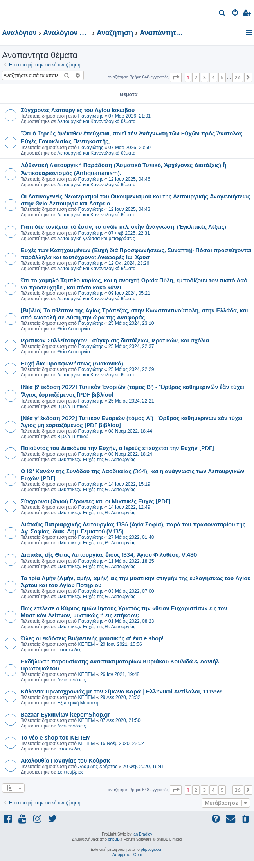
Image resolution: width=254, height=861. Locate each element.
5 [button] (222, 77)
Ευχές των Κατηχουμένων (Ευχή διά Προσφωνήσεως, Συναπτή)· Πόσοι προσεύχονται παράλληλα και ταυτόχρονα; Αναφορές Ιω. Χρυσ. (136, 253)
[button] (176, 77)
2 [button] (196, 77)
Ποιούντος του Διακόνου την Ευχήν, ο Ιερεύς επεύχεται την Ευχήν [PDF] (117, 447)
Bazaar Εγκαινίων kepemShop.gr (65, 714)
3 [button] (204, 77)
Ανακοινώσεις (71, 680)
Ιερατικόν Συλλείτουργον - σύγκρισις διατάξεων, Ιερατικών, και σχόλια (115, 340)
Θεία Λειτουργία (73, 329)
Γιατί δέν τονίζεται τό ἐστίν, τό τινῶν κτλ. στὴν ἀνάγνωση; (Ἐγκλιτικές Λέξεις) (123, 226)
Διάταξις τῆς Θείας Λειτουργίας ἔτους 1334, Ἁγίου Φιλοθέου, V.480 (109, 554)
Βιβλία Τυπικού (72, 406)
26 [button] (238, 77)
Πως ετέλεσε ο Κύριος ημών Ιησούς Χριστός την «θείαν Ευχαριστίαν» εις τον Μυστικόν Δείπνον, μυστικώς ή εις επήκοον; (124, 611)
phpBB (114, 839)
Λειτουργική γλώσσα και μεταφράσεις (96, 238)
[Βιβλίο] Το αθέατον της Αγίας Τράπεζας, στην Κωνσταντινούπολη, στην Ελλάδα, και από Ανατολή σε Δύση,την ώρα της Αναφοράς (134, 314)
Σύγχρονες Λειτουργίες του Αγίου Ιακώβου (78, 109)
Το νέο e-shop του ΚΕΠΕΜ (56, 737)
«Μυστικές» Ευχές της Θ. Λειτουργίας (96, 459)
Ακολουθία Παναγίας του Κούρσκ (65, 760)
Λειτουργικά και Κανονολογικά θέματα (96, 121)
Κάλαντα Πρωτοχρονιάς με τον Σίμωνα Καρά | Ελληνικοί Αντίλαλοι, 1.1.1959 (121, 691)
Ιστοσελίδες (69, 649)
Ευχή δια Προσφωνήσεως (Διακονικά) (72, 363)
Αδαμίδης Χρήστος (97, 766)
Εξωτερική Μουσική (77, 703)
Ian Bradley (142, 834)
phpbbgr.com (152, 849)
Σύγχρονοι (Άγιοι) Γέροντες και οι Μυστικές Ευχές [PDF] (96, 500)
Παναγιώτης (90, 116)
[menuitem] (222, 14)
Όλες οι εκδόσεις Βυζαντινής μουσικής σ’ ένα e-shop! (92, 638)
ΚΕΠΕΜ (86, 644)
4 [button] (213, 77)
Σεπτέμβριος (70, 772)
